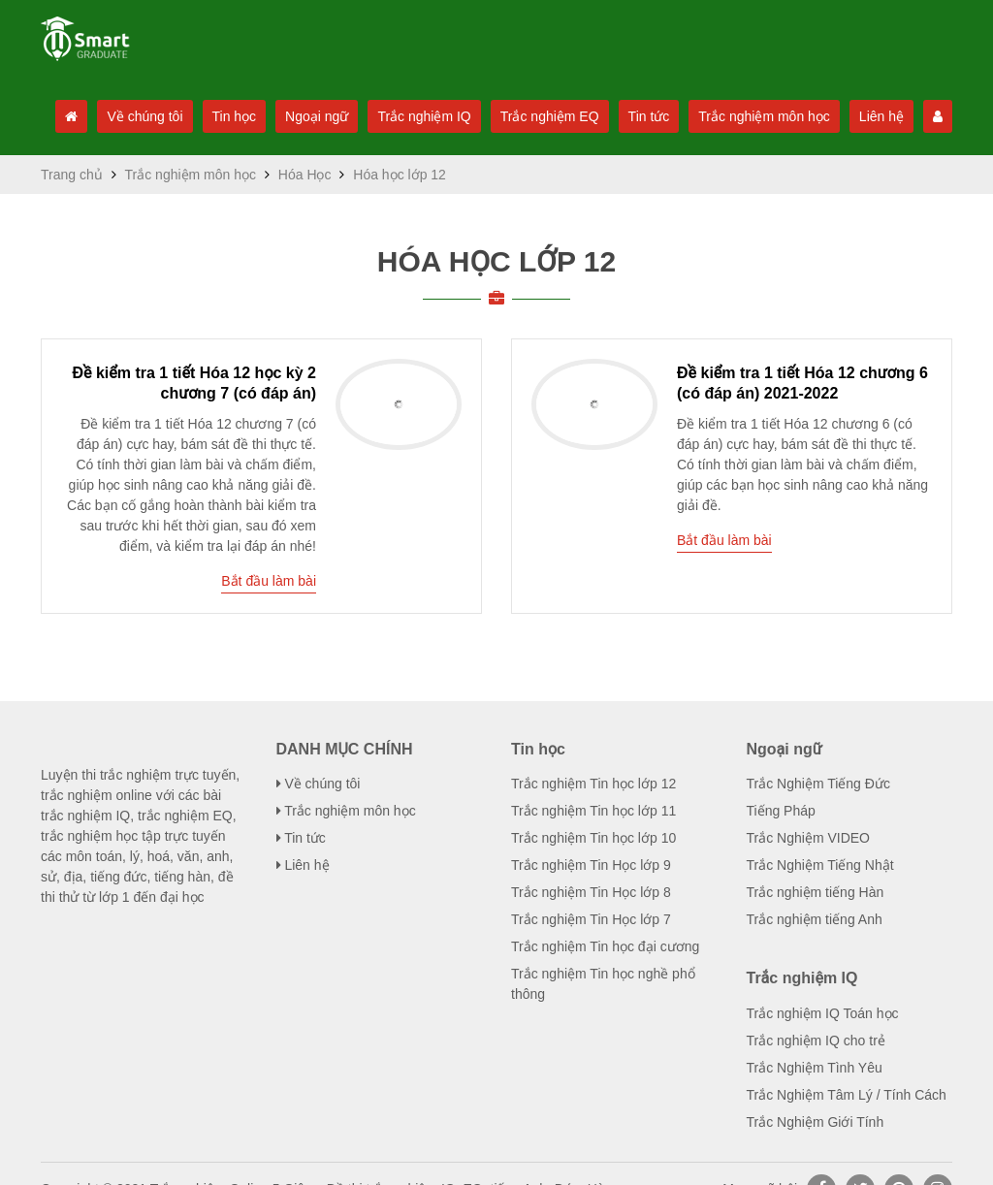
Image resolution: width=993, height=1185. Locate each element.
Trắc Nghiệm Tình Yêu (814, 1037)
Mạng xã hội (759, 1159)
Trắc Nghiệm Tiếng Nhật (819, 835)
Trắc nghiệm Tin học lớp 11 (592, 780)
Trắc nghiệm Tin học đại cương (604, 916)
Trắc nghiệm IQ (418, 116)
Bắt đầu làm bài (267, 536)
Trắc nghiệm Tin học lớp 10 (592, 808)
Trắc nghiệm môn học (767, 116)
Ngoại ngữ (307, 116)
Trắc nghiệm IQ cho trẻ (814, 1010)
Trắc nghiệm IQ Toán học (822, 983)
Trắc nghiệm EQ (546, 116)
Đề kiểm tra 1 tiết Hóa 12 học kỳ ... (194, 450)
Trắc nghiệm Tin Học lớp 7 (589, 889)
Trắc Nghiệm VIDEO (805, 808)
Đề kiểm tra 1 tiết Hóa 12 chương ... (803, 450)
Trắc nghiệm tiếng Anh (815, 889)
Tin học (222, 116)
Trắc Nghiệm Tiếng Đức (817, 753)
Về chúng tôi (131, 116)
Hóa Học (299, 252)
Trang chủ (71, 252)
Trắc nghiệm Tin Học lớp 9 (589, 835)
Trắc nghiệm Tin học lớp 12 (592, 753)
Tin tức (647, 116)
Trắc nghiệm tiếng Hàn (814, 862)
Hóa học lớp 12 (497, 339)
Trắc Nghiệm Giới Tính (813, 1092)
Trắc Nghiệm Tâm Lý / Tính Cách (845, 1065)
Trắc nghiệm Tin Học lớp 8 (589, 862)
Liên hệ (888, 116)
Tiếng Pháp (781, 780)
